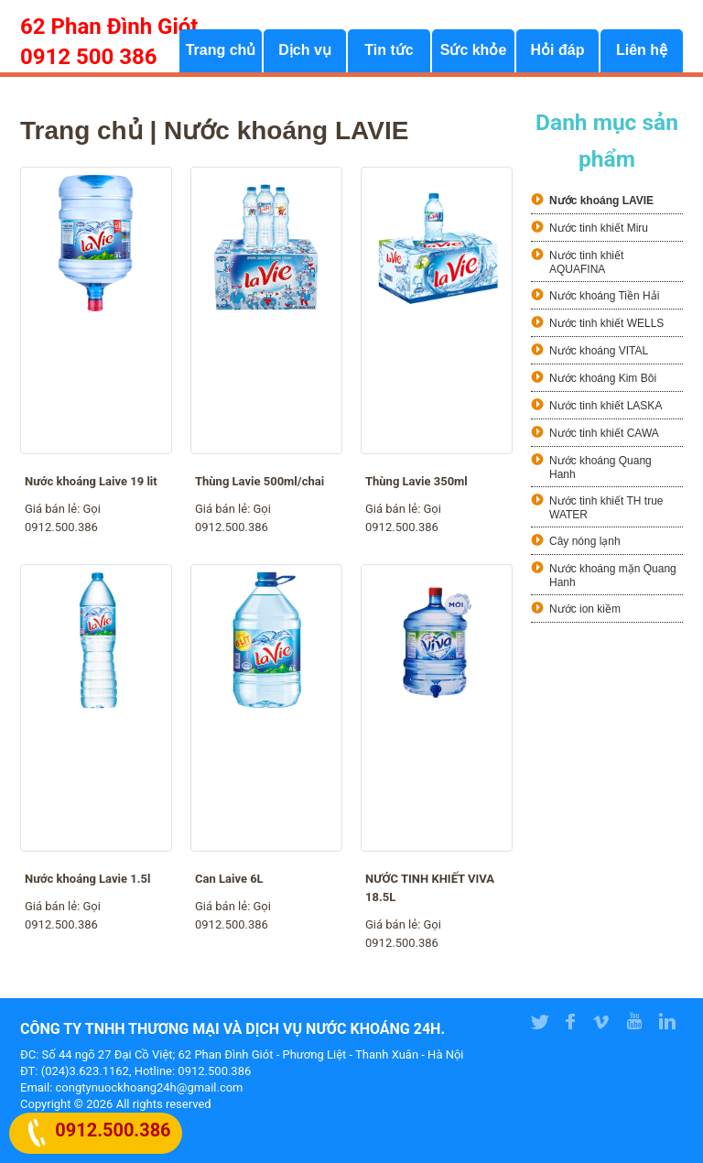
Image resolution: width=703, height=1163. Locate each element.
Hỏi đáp (558, 51)
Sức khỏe (473, 51)
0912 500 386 (88, 57)
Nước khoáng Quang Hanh (600, 467)
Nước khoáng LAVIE (601, 200)
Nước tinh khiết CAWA (604, 433)
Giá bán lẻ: (54, 509)
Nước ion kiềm (585, 609)
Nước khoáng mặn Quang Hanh (612, 575)
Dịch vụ (304, 51)
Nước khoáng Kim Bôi (602, 378)
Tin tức (388, 51)
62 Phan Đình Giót (109, 26)
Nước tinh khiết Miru (598, 228)
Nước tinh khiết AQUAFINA (586, 262)
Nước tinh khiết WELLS (606, 323)
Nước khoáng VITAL (598, 350)
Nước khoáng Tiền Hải (604, 295)
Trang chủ (221, 51)
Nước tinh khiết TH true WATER (606, 508)
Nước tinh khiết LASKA (605, 405)
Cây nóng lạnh (585, 541)
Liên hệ (641, 51)
